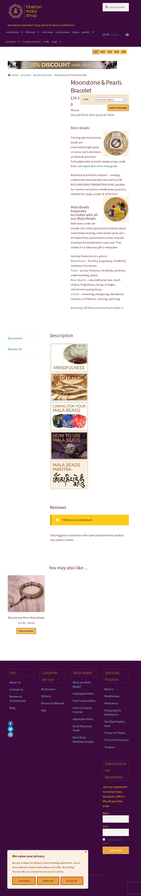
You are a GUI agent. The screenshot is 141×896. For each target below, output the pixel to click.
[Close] (85, 852)
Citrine (75, 294)
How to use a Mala (84, 700)
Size (86, 99)
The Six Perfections (116, 740)
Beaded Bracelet (42, 75)
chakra (75, 32)
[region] (47, 869)
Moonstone (78, 261)
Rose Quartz (78, 280)
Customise (24, 880)
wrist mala (47, 32)
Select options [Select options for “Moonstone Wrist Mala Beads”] (26, 630)
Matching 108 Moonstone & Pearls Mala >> (97, 308)
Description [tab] (15, 338)
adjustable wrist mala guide (100, 166)
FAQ (43, 710)
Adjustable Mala (83, 719)
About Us (15, 682)
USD (123, 51)
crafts (46, 41)
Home (15, 75)
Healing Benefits (83, 693)
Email (105, 826)
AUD (102, 51)
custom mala (62, 32)
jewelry (86, 32)
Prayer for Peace (114, 733)
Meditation (111, 703)
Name (106, 813)
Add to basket (118, 108)
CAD (110, 51)
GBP (95, 51)
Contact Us (16, 689)
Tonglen (109, 747)
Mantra (108, 689)
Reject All (48, 880)
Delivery (46, 696)
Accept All (71, 880)
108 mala (30, 32)
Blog (12, 708)
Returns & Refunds (52, 703)
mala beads (12, 32)
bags (54, 41)
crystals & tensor (31, 41)
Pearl (74, 270)
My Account (48, 689)
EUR (116, 51)
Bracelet (26, 75)
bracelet (11, 41)
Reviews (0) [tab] (15, 349)
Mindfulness (112, 696)
